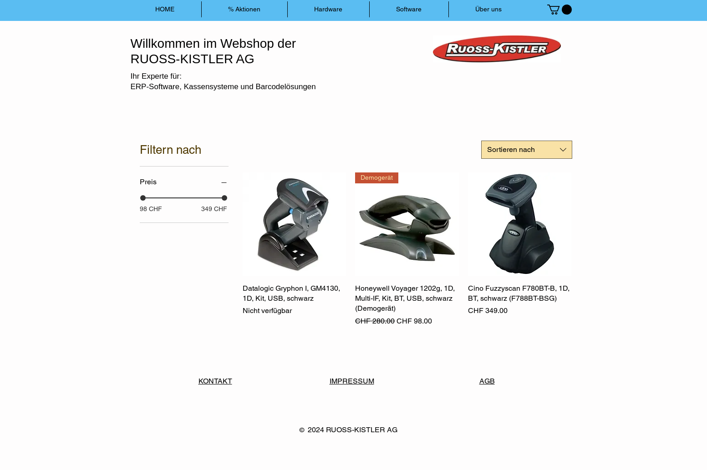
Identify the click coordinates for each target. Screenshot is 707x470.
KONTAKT (215, 381)
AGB (487, 381)
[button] (559, 10)
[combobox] (526, 150)
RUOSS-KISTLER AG (361, 429)
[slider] (142, 197)
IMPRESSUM (352, 381)
